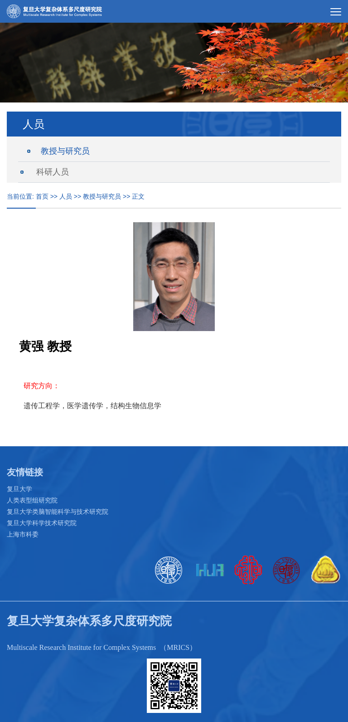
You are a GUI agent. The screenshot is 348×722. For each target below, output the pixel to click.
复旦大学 (19, 489)
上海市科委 (23, 534)
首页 (42, 196)
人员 (65, 196)
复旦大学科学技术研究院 (42, 523)
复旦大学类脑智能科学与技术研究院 (57, 511)
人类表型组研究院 (32, 500)
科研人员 (52, 171)
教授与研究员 (65, 151)
